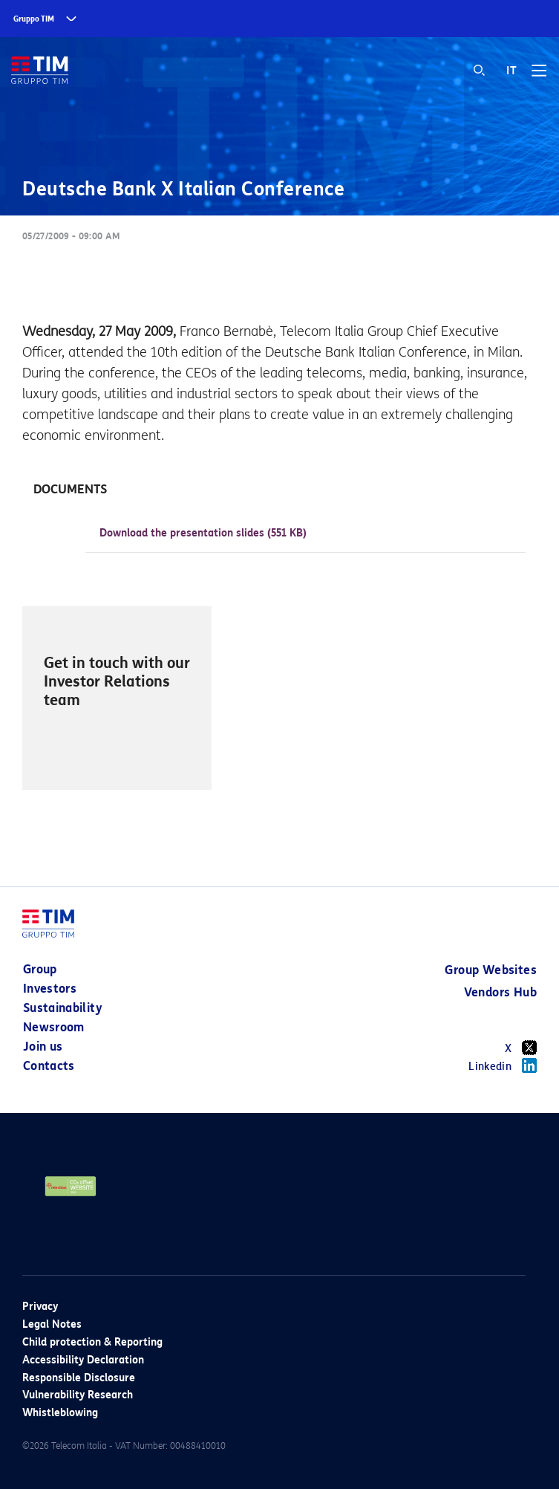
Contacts (49, 1066)
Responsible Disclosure (78, 1378)
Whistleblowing (60, 1413)
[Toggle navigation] (539, 76)
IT (511, 70)
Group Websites (491, 970)
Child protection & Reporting (92, 1342)
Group (40, 969)
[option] (117, 698)
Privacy (40, 1306)
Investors (49, 989)
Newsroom (54, 1027)
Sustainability (62, 1008)
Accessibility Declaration (83, 1360)
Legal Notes (52, 1324)
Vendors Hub (500, 992)
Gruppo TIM (33, 19)
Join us (42, 1046)
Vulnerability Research (77, 1395)
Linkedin (502, 1065)
